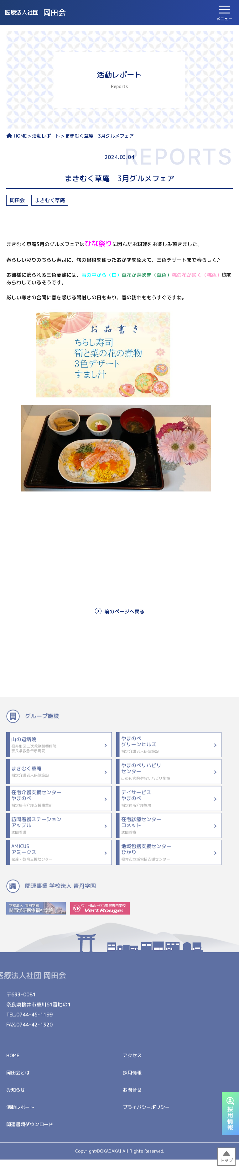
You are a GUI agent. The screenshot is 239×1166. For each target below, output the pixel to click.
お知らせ (15, 1094)
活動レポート (46, 136)
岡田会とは (18, 1077)
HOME (16, 136)
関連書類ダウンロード (29, 1129)
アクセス (132, 1060)
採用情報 (132, 1077)
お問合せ (132, 1094)
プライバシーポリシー (146, 1112)
